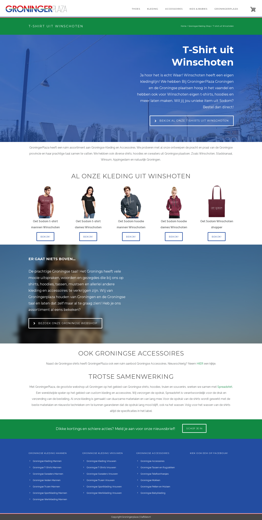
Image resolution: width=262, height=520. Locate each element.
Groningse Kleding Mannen (47, 461)
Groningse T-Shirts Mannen (47, 467)
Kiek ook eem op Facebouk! (209, 453)
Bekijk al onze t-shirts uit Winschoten (192, 120)
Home (183, 26)
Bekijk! (45, 236)
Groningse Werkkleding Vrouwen (104, 493)
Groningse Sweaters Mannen (48, 474)
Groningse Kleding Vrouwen (101, 461)
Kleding (152, 8)
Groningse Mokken (150, 480)
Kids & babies (198, 8)
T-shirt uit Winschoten (223, 26)
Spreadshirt (224, 386)
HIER (200, 363)
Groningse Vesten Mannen (47, 480)
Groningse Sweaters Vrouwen (102, 474)
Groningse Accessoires (152, 461)
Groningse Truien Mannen (46, 486)
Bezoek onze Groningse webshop (65, 323)
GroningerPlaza (226, 8)
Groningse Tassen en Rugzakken (158, 467)
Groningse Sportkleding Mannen (50, 493)
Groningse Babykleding (153, 493)
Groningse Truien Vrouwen (101, 480)
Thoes (136, 8)
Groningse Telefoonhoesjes (155, 474)
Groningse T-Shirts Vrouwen (101, 467)
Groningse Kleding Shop (200, 26)
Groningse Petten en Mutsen (155, 486)
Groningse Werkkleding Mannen (50, 499)
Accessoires (174, 8)
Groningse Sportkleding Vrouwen (104, 486)
